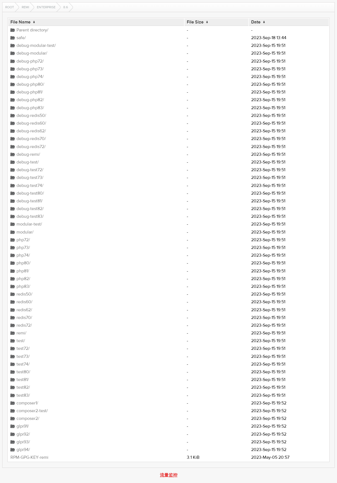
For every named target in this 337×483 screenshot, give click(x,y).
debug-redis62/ (31, 131)
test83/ (23, 395)
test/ (21, 341)
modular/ (25, 232)
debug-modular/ (32, 53)
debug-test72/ (30, 170)
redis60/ (24, 302)
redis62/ (24, 310)
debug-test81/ (30, 201)
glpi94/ (23, 449)
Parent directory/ (32, 30)
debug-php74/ (30, 76)
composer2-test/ (32, 411)
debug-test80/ (30, 193)
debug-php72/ (30, 61)
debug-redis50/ (31, 115)
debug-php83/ (30, 108)
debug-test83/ (30, 216)
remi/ (21, 333)
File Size (195, 22)
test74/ (23, 364)
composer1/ (27, 403)
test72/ (23, 348)
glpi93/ (23, 442)
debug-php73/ (30, 69)
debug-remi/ (28, 154)
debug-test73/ (30, 177)
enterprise (46, 7)
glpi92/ (23, 434)
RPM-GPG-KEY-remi (29, 457)
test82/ (23, 387)
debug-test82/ (30, 208)
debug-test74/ (30, 185)
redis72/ (24, 325)
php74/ (23, 255)
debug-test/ (28, 162)
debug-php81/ (30, 92)
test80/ (23, 372)
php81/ (23, 271)
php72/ (23, 240)
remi (25, 7)
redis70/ (24, 317)
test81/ (23, 379)
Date (256, 22)
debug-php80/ (30, 84)
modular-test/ (29, 224)
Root (9, 7)
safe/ (21, 38)
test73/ (23, 356)
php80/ (24, 263)
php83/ (23, 286)
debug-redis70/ (31, 138)
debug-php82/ (30, 100)
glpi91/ (23, 426)
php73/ (23, 247)
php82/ (23, 278)
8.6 (65, 7)
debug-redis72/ (31, 146)
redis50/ (24, 294)
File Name (20, 22)
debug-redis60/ (31, 123)
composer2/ (28, 418)
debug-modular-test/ (36, 45)
